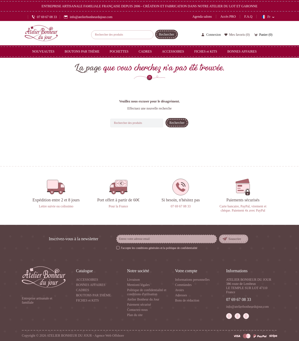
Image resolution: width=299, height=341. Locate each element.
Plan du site (135, 315)
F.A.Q (248, 16)
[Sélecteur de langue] (268, 17)
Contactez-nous (137, 309)
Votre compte (186, 270)
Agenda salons (202, 16)
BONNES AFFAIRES (90, 285)
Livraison (133, 279)
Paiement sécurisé (139, 304)
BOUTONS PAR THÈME (93, 295)
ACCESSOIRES (87, 279)
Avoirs (179, 290)
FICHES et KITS (87, 300)
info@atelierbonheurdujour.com (247, 306)
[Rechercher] (122, 34)
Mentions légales (138, 285)
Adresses (181, 295)
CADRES (82, 290)
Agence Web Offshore (109, 335)
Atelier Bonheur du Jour (143, 299)
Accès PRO (228, 16)
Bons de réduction (187, 300)
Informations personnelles (192, 279)
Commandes (183, 285)
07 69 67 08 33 (238, 299)
